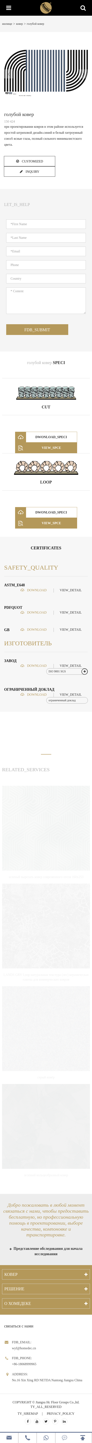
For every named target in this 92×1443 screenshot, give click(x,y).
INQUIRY (29, 171)
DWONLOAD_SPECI (41, 437)
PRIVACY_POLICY (60, 1413)
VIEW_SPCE (38, 448)
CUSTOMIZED (29, 161)
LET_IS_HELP (17, 204)
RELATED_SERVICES (26, 769)
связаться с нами (18, 1326)
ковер (19, 23)
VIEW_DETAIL (71, 590)
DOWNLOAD (33, 590)
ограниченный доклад (29, 689)
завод (10, 661)
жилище (7, 23)
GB (7, 630)
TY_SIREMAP (28, 1413)
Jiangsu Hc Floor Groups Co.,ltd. (57, 1402)
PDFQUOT (13, 608)
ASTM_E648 (14, 585)
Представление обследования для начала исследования (46, 1251)
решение (14, 1289)
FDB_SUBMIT (37, 330)
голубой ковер (35, 23)
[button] (46, 754)
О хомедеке (17, 1303)
